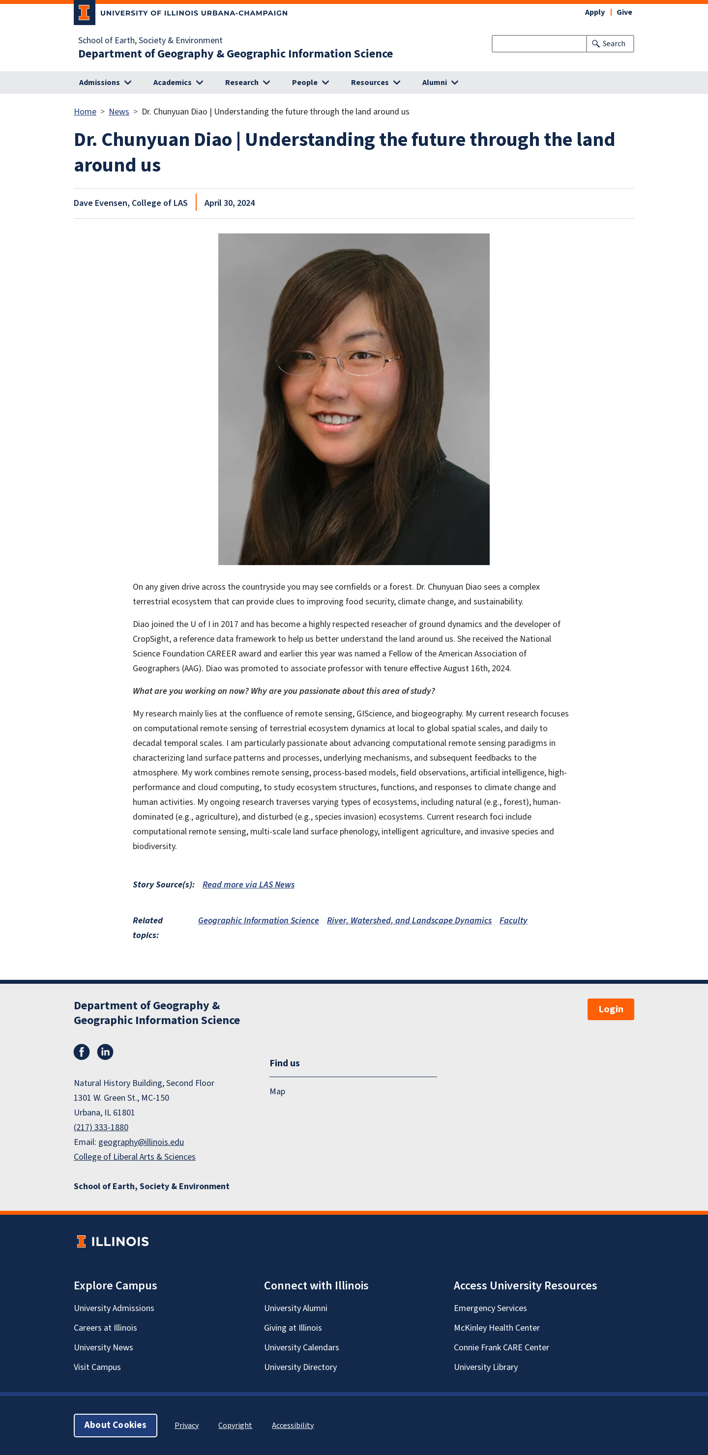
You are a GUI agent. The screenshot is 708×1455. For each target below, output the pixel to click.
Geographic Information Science (258, 920)
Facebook (81, 1052)
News (119, 112)
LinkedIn (105, 1052)
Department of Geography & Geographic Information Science (235, 54)
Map (277, 1091)
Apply (595, 12)
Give (624, 12)
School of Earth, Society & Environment (150, 41)
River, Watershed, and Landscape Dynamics (409, 920)
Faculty (514, 920)
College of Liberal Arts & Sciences (135, 1157)
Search (614, 43)
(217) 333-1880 (101, 1127)
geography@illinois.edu (141, 1142)
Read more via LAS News (249, 885)
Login (610, 1009)
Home (85, 112)
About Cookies (116, 1425)
